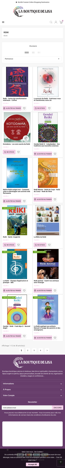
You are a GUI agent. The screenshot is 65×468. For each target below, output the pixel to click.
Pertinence (32, 58)
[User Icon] (56, 22)
